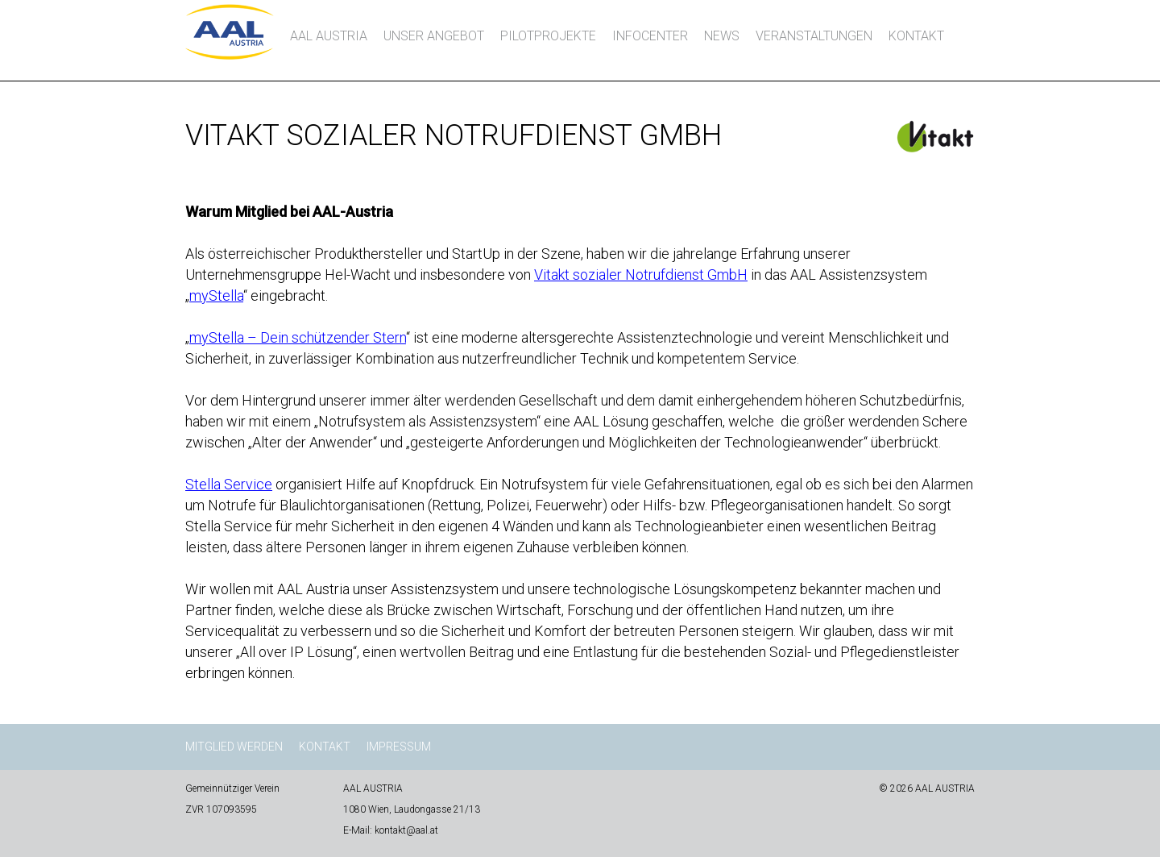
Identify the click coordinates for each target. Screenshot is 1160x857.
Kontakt (916, 36)
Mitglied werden (234, 746)
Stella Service (228, 484)
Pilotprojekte (548, 36)
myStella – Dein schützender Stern (297, 337)
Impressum (399, 746)
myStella (216, 295)
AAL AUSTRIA (328, 36)
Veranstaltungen (814, 36)
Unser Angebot (433, 36)
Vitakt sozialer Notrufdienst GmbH (641, 274)
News (722, 36)
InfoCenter (650, 36)
